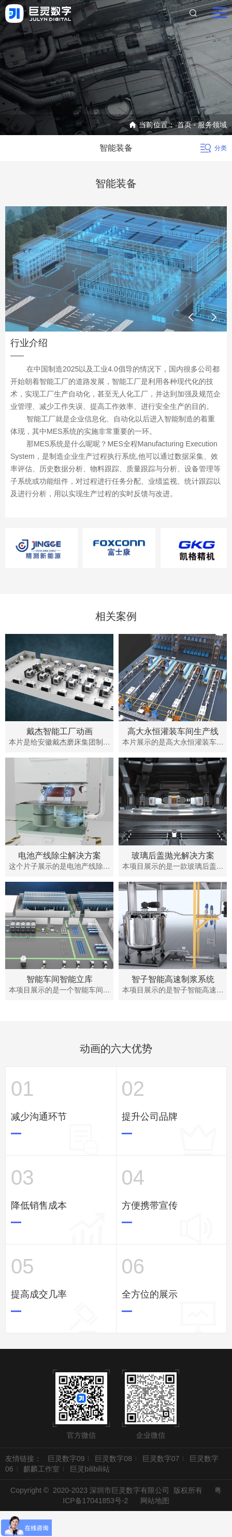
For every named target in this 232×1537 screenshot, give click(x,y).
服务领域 (212, 125)
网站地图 (154, 1500)
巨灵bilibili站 (89, 1469)
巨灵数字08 (113, 1458)
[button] (195, 317)
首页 (184, 125)
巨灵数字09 (66, 1458)
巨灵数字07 (161, 1458)
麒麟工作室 (41, 1469)
